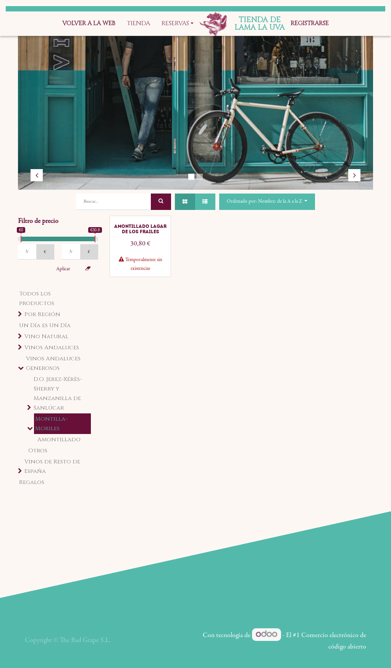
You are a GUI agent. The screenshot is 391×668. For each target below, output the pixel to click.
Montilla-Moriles (51, 423)
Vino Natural (46, 336)
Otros (37, 451)
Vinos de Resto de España (52, 466)
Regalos (31, 482)
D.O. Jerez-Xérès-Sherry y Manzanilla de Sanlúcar (58, 393)
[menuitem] (89, 24)
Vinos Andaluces (51, 348)
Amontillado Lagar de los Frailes (140, 229)
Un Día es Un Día (45, 325)
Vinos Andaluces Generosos (53, 363)
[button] (267, 202)
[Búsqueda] (161, 202)
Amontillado (59, 440)
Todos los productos (36, 298)
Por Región (42, 314)
